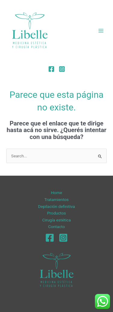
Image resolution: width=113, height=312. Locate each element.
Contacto (56, 226)
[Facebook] (51, 69)
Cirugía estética (56, 220)
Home (56, 192)
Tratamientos (56, 199)
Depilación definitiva (56, 206)
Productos (56, 213)
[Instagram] (62, 69)
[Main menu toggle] (101, 30)
